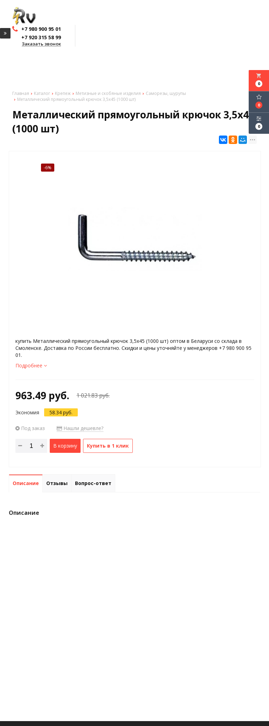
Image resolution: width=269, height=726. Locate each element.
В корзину (65, 445)
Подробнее (31, 365)
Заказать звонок (41, 44)
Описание (26, 483)
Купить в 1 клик (108, 445)
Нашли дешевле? (80, 428)
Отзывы (57, 483)
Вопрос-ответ (93, 483)
